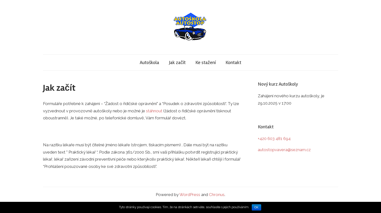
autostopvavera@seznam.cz (284, 149)
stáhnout (154, 110)
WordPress (189, 194)
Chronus (217, 194)
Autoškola (149, 62)
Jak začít (177, 62)
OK (256, 207)
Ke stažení (205, 62)
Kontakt (233, 62)
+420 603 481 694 (274, 138)
